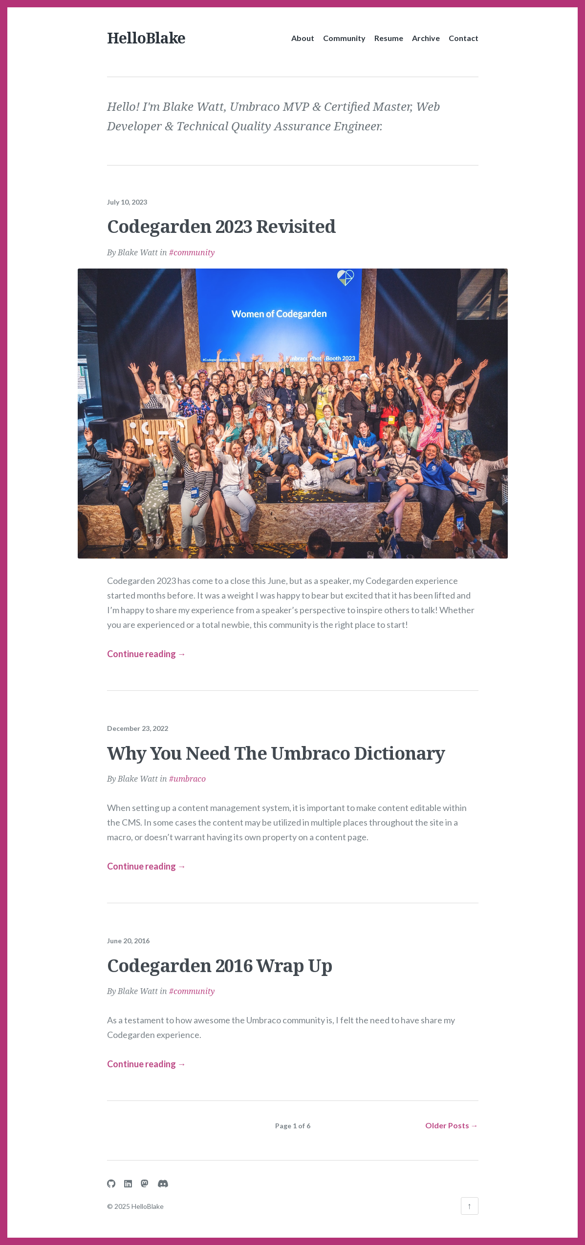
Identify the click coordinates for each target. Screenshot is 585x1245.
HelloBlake (146, 38)
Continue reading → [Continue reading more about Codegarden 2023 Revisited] (146, 647)
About (302, 37)
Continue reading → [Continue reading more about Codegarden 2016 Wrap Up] (146, 1056)
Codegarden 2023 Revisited (221, 219)
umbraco (189, 772)
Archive (426, 37)
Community (344, 37)
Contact (463, 37)
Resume (388, 37)
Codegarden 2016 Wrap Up (219, 958)
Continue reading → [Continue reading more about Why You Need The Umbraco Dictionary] (146, 858)
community (194, 245)
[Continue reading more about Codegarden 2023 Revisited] (292, 405)
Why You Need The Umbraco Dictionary (276, 746)
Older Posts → (451, 1117)
